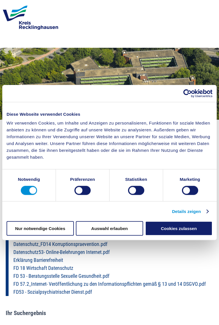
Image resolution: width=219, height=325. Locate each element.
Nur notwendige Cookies (40, 228)
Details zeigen (186, 211)
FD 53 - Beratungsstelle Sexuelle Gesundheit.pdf (61, 276)
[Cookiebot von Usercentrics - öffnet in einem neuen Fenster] (187, 93)
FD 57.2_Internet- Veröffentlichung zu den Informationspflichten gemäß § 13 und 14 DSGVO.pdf (109, 284)
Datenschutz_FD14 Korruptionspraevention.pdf (60, 244)
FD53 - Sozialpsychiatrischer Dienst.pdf (52, 292)
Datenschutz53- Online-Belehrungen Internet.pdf (61, 252)
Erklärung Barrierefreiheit (38, 260)
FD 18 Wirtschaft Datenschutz (43, 268)
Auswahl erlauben (109, 228)
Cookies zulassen (179, 228)
